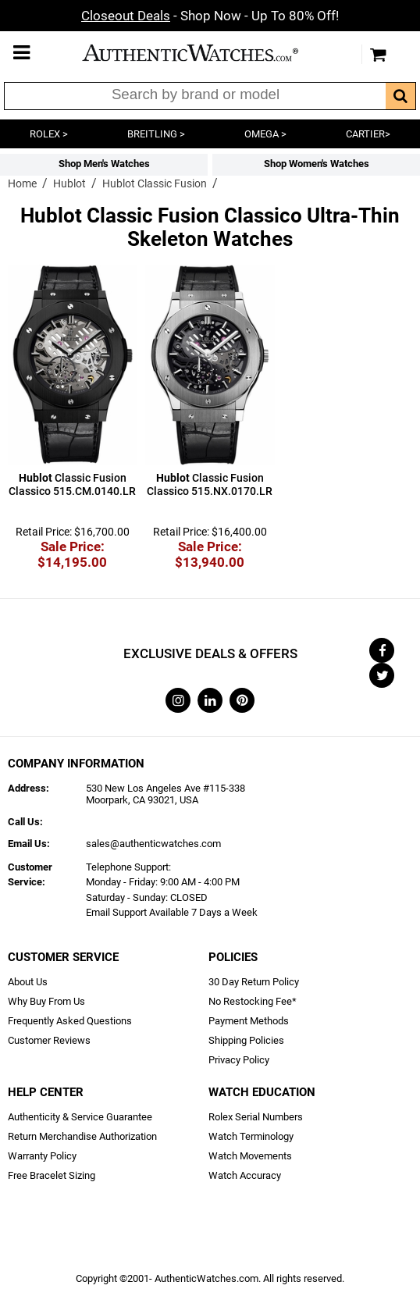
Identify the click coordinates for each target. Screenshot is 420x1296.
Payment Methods (248, 1021)
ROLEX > (49, 134)
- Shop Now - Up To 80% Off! (210, 15)
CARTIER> (368, 134)
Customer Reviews (49, 1040)
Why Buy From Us (46, 1001)
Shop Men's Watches (104, 163)
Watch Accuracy (244, 1175)
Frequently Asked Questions (70, 1021)
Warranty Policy (42, 1156)
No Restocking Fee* (252, 1001)
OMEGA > (265, 134)
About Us (28, 982)
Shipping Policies (246, 1040)
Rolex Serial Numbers (255, 1117)
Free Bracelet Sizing (51, 1175)
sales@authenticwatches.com (153, 843)
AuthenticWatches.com (206, 52)
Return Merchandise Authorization (82, 1136)
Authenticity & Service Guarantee (80, 1117)
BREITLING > (156, 134)
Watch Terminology (251, 1136)
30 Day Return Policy (253, 982)
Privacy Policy (238, 1060)
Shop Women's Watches (316, 163)
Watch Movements (250, 1156)
